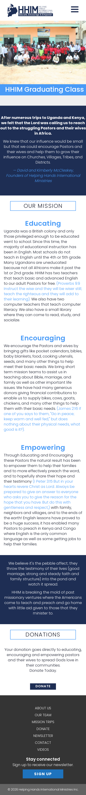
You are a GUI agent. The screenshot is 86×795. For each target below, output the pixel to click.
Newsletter (43, 735)
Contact (43, 742)
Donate (43, 728)
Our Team (43, 715)
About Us (43, 708)
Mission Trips (43, 722)
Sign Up (43, 774)
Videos (43, 749)
